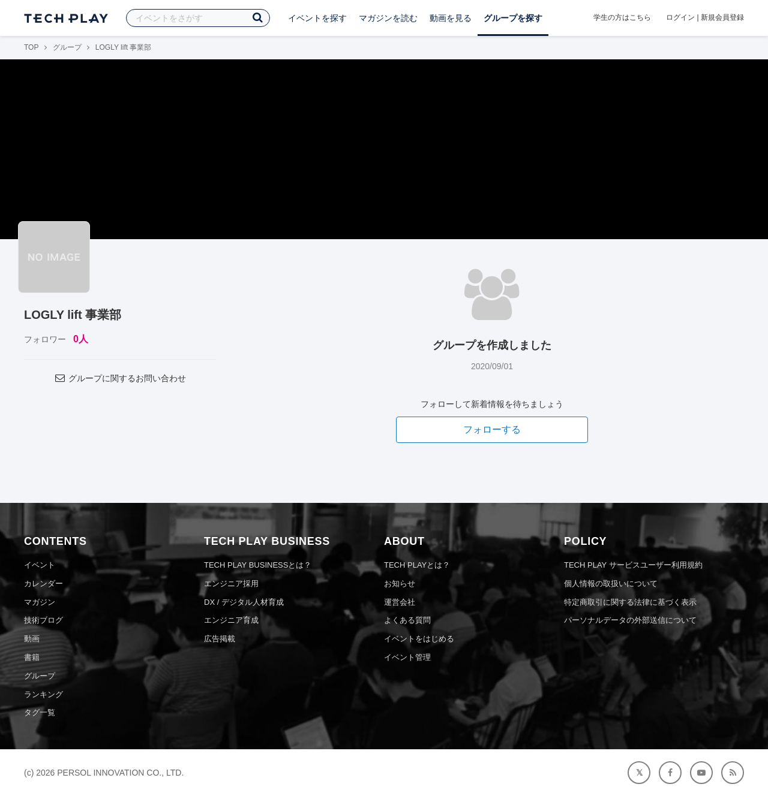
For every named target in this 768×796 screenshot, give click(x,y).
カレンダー (43, 583)
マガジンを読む (388, 18)
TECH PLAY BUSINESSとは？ (257, 564)
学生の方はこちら (622, 17)
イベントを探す (317, 18)
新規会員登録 (722, 17)
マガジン (39, 602)
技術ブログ (43, 620)
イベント (39, 564)
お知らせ (399, 583)
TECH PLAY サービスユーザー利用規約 (633, 564)
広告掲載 (219, 638)
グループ (67, 47)
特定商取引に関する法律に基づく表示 (630, 602)
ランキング (43, 694)
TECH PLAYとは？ (417, 564)
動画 (32, 638)
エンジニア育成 (231, 620)
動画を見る (451, 18)
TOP (31, 47)
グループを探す (513, 18)
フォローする (492, 429)
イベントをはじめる (419, 638)
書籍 (32, 657)
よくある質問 (407, 620)
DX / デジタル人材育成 (244, 602)
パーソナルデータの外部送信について (630, 620)
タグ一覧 (39, 712)
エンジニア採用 (231, 583)
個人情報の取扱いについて (611, 583)
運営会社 (399, 602)
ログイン (680, 17)
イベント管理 (407, 657)
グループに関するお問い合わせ (120, 378)
